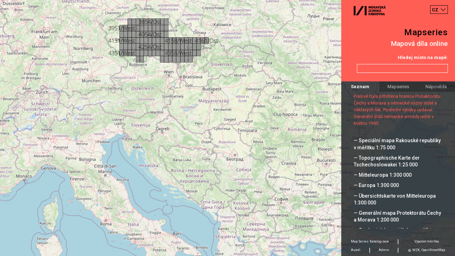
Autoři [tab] (355, 250)
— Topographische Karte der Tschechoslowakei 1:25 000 (387, 161)
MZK (416, 250)
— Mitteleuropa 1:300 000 (383, 175)
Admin (384, 250)
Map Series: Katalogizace (370, 241)
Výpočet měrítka (426, 241)
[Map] (227, 128)
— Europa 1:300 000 (376, 185)
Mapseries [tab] (398, 86)
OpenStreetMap (433, 250)
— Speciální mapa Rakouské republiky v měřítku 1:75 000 (397, 144)
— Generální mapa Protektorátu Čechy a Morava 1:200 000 (397, 216)
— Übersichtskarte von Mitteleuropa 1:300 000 (395, 199)
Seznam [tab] (360, 86)
